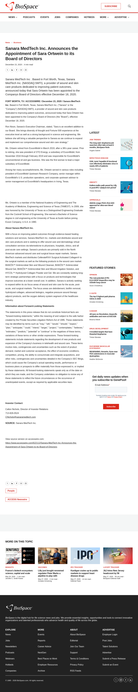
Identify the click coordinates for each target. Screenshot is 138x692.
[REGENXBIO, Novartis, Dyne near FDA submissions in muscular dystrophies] (126, 351)
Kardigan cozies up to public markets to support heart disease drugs (84, 573)
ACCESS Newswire (17, 499)
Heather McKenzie (96, 359)
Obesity (93, 182)
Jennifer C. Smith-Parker (14, 578)
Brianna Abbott (94, 320)
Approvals (94, 200)
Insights (9, 567)
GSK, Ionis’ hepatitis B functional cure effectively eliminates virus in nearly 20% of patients (103, 163)
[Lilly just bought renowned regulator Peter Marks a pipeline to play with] (52, 555)
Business (17, 43)
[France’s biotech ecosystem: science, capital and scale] (20, 555)
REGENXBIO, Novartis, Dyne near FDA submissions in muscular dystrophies (103, 354)
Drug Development (98, 329)
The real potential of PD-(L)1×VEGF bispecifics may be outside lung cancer (102, 280)
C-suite (92, 293)
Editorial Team (76, 581)
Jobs (57, 17)
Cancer (93, 311)
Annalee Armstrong (96, 302)
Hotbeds (89, 17)
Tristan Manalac (95, 169)
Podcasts (29, 17)
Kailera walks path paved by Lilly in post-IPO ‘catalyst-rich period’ (103, 186)
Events (44, 17)
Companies (72, 17)
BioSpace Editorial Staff (111, 578)
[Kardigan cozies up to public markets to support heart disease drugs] (85, 555)
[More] (16, 17)
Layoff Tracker (111, 567)
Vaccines (42, 567)
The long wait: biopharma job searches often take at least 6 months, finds (101, 145)
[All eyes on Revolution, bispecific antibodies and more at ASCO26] (126, 316)
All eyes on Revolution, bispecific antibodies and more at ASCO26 (103, 315)
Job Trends (95, 140)
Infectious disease (98, 158)
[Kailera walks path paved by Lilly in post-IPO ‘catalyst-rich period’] (126, 187)
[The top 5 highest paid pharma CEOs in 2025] (126, 298)
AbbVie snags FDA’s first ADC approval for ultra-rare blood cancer (101, 205)
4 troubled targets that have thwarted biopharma (100, 333)
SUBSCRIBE (111, 6)
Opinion (93, 275)
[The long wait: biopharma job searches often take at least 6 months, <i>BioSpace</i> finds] (126, 145)
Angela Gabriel (94, 151)
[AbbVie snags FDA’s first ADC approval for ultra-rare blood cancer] (126, 205)
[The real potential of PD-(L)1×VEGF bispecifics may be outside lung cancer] (126, 280)
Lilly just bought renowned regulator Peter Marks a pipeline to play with (51, 573)
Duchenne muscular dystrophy (99, 347)
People (11, 491)
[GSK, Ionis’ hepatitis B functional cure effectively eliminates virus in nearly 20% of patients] (126, 163)
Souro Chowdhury (95, 286)
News (11, 17)
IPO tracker (77, 567)
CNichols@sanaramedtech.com (20, 417)
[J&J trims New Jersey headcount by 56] (118, 555)
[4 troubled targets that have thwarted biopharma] (126, 334)
